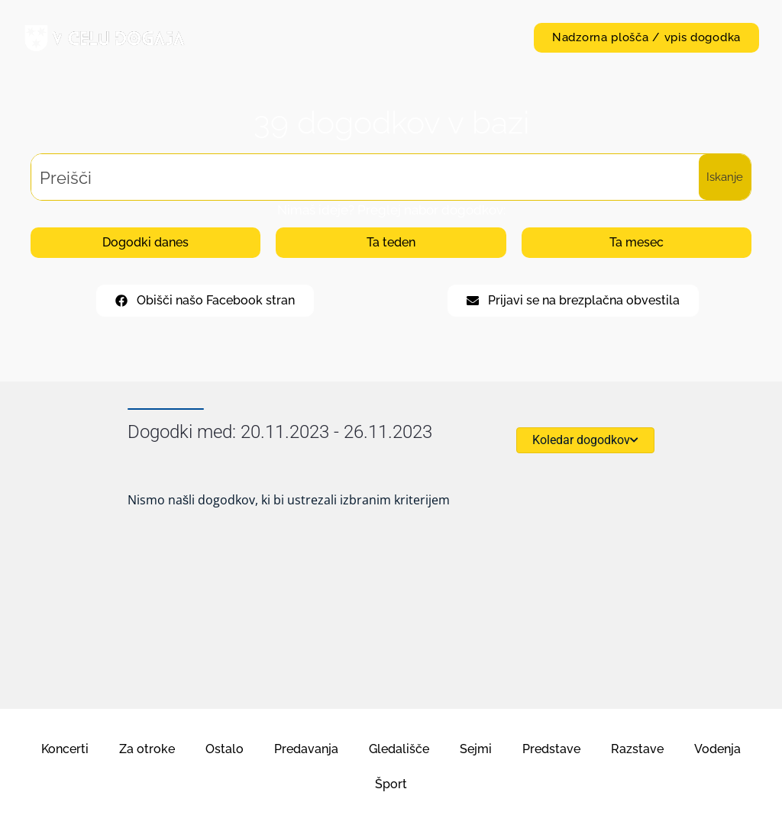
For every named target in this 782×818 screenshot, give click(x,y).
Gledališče (399, 749)
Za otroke (147, 749)
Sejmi (476, 749)
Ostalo (224, 749)
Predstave (551, 749)
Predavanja (306, 749)
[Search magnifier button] (725, 177)
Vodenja (717, 749)
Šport (391, 784)
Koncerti (65, 749)
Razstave (637, 749)
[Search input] (366, 177)
